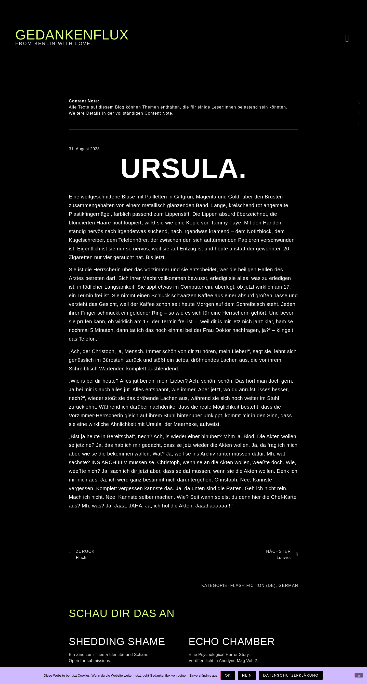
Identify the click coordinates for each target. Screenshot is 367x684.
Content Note (158, 113)
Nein (247, 675)
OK (228, 675)
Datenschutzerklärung (291, 675)
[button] (347, 38)
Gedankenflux (72, 34)
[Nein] (359, 675)
